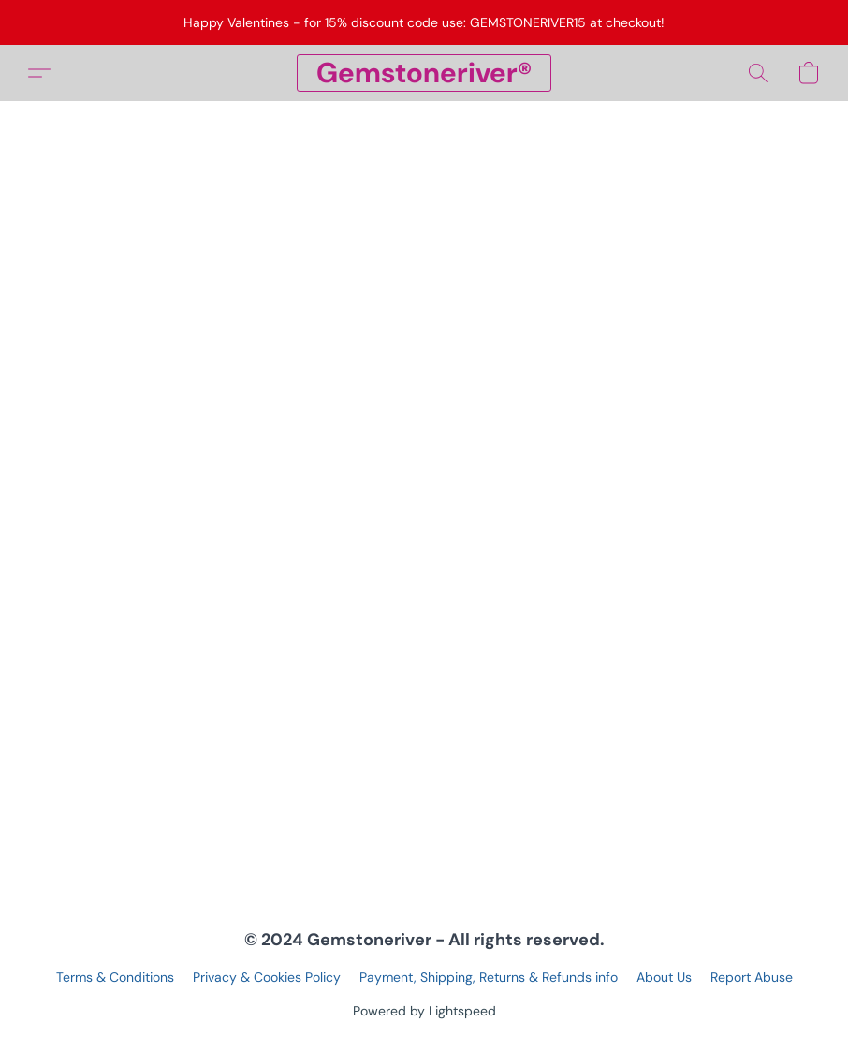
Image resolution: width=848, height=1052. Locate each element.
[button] (424, 73)
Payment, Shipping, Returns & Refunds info (488, 977)
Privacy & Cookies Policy (267, 977)
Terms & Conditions (115, 977)
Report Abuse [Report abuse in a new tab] (751, 977)
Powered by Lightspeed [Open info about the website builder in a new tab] (424, 1010)
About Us (664, 977)
